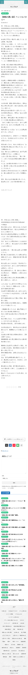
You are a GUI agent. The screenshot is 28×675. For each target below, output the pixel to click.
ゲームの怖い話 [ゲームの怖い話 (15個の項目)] (22, 611)
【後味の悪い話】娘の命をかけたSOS (12, 534)
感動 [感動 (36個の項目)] (25, 638)
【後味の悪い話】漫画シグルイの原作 (12, 565)
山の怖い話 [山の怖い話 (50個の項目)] (16, 632)
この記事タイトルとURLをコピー (14, 439)
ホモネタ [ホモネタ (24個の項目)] (22, 620)
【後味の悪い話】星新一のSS (9, 595)
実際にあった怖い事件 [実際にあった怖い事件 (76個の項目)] (7, 632)
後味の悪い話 (5, 450)
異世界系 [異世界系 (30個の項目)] (24, 647)
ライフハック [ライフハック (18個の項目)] (7, 623)
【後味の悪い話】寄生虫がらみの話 (11, 590)
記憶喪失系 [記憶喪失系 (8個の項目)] (23, 653)
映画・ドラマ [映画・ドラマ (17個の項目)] (16, 641)
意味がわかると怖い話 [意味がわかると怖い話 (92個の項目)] (17, 638)
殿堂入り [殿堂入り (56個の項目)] (7, 644)
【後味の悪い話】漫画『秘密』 (10, 515)
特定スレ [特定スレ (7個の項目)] (12, 647)
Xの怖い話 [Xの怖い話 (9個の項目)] (4, 611)
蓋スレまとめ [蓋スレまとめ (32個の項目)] (16, 653)
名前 (3, 475)
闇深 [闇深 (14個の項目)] (10, 656)
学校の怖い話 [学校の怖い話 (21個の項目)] (20, 629)
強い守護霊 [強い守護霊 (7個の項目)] (23, 632)
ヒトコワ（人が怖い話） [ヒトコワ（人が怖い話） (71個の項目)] (14, 617)
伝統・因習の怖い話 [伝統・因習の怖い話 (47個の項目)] (7, 626)
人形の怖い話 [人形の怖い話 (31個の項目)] (15, 623)
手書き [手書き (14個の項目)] (3, 641)
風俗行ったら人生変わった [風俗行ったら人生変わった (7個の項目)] (19, 656)
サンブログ (14, 7)
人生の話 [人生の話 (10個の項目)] (22, 623)
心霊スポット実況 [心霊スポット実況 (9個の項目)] (6, 638)
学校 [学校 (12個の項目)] (14, 629)
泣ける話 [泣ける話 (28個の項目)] (13, 644)
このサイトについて (6, 666)
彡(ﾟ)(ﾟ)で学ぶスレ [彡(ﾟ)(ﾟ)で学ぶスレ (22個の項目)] (6, 635)
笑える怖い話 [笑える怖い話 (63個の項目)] (21, 650)
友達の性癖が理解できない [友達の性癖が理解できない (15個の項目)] (19, 626)
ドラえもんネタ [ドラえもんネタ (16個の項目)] (18, 614)
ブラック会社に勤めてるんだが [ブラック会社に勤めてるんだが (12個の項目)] (11, 620)
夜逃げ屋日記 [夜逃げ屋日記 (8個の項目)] (8, 629)
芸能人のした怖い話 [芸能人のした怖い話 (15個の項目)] (6, 653)
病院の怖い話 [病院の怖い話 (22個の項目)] (6, 650)
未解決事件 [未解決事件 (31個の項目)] (23, 641)
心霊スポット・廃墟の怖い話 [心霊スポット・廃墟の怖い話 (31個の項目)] (19, 635)
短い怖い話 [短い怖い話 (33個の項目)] (14, 650)
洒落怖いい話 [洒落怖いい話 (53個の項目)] (20, 644)
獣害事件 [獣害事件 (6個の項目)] (18, 647)
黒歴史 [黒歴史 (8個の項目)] (14, 659)
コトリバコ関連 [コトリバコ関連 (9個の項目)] (9, 614)
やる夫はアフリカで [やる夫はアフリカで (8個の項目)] (13, 611)
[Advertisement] (14, 202)
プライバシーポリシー (16, 666)
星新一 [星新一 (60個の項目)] (9, 641)
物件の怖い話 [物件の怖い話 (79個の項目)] (5, 647)
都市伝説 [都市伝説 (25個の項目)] (5, 656)
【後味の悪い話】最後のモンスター (11, 553)
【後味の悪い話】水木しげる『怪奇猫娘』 (13, 585)
